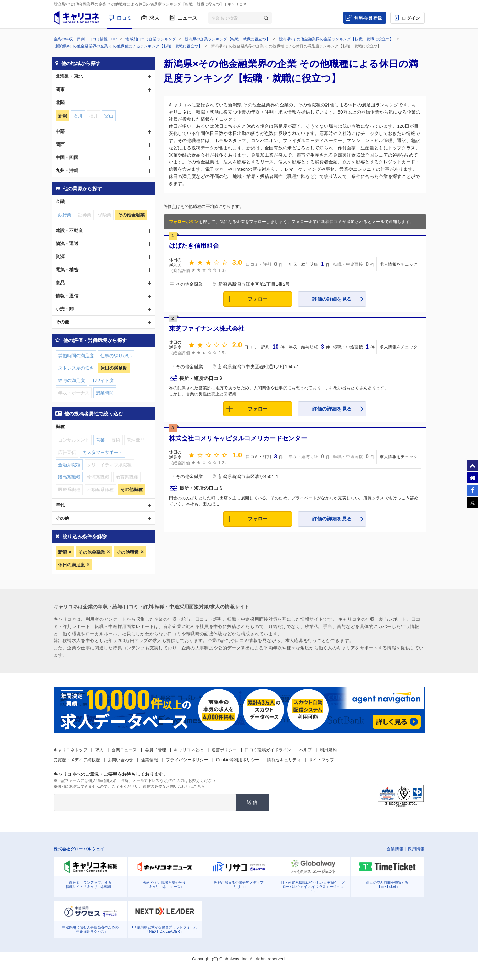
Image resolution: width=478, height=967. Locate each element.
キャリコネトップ (70, 749)
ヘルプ (305, 749)
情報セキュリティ (284, 759)
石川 (78, 115)
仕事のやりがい (116, 355)
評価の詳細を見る (332, 299)
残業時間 (105, 392)
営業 (100, 440)
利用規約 (328, 749)
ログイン (411, 18)
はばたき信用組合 (194, 245)
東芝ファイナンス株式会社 (207, 328)
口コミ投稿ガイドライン (268, 749)
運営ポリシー (224, 749)
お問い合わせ (120, 759)
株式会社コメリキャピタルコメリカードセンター (238, 438)
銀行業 (64, 214)
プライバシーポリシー (187, 759)
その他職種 (127, 552)
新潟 (62, 552)
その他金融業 (91, 552)
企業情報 (149, 759)
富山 (108, 115)
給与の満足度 (71, 380)
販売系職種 (69, 477)
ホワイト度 (102, 380)
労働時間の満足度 (76, 355)
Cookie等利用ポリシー (237, 759)
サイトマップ (321, 759)
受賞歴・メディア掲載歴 (77, 759)
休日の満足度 (71, 564)
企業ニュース (124, 749)
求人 (154, 18)
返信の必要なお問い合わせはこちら (174, 786)
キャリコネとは (188, 749)
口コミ (124, 18)
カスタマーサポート (102, 452)
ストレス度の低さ (76, 368)
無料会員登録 (368, 18)
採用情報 (416, 849)
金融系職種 (69, 464)
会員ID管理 (155, 749)
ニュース (187, 18)
